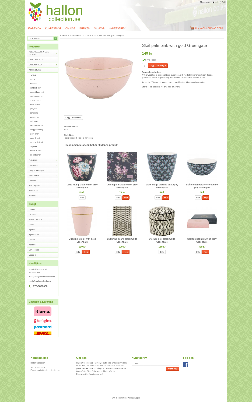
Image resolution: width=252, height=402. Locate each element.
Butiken (84, 28)
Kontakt (32, 245)
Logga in (32, 255)
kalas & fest (35, 138)
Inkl (216, 2)
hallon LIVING (43, 70)
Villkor (99, 28)
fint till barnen (35, 155)
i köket (33, 75)
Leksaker (43, 180)
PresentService (35, 219)
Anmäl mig (172, 369)
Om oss (70, 28)
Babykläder (43, 160)
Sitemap (32, 196)
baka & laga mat (37, 92)
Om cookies (34, 250)
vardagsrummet (36, 96)
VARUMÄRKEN (43, 65)
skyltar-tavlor (35, 100)
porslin (32, 79)
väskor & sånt (35, 151)
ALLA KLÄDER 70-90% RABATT (43, 53)
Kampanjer (33, 190)
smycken (33, 146)
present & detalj (36, 142)
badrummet (35, 121)
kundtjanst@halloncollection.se (42, 277)
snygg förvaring (36, 130)
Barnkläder (43, 165)
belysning (34, 113)
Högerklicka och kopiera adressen (78, 138)
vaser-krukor (35, 105)
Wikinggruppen (134, 398)
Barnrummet (43, 175)
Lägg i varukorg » (158, 66)
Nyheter (32, 229)
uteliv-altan (34, 134)
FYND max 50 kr (36, 60)
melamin (33, 84)
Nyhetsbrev (117, 28)
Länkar (32, 240)
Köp (126, 197)
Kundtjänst (53, 28)
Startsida (34, 28)
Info (82, 197)
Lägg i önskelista (73, 118)
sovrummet (34, 117)
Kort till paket (34, 185)
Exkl (224, 2)
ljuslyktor (33, 109)
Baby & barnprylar (43, 170)
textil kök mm (35, 88)
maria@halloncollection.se (40, 281)
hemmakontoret (36, 125)
